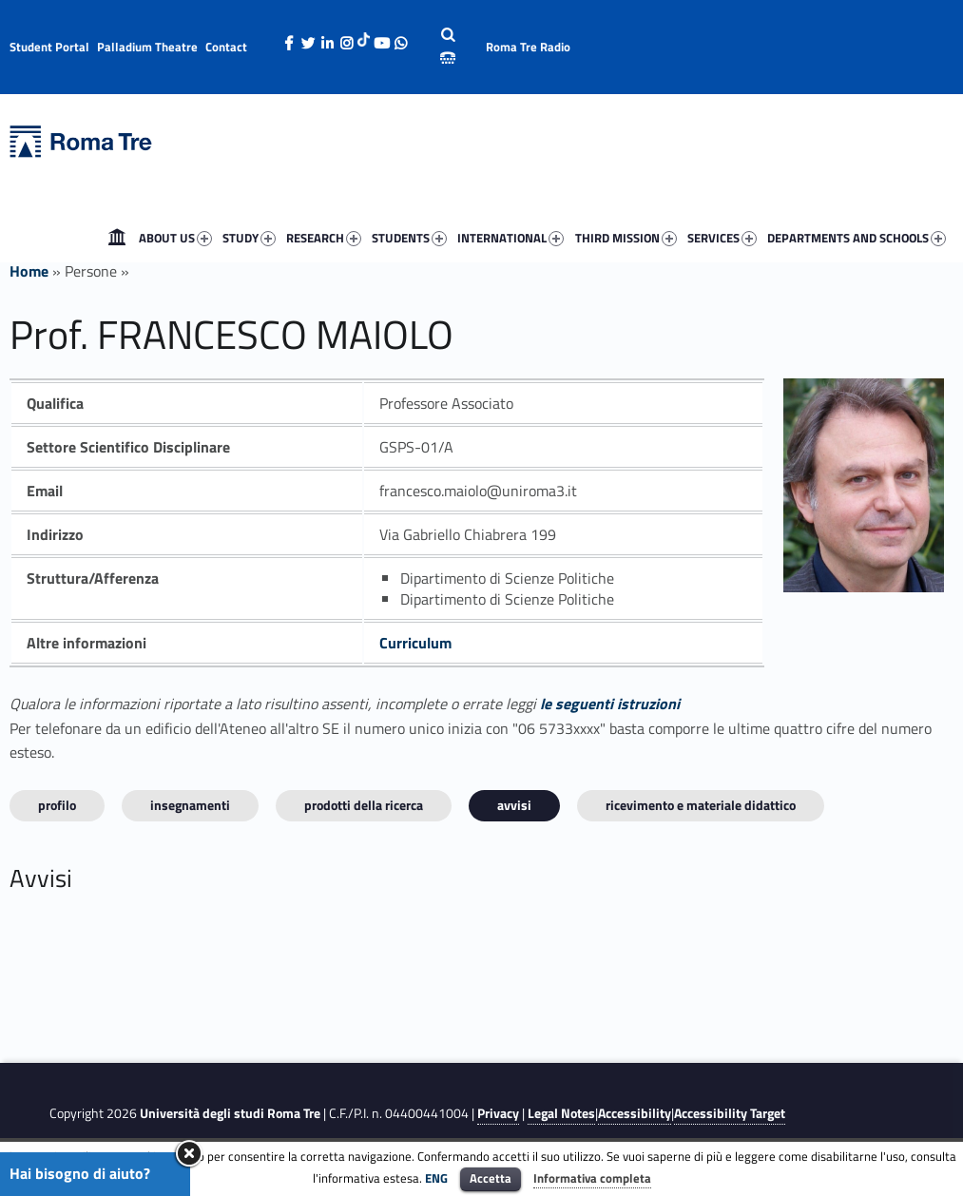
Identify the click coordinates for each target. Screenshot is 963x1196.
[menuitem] (117, 237)
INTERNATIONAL (510, 237)
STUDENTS (409, 237)
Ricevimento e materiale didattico (701, 805)
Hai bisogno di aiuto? (80, 1173)
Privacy (498, 1113)
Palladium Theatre (147, 46)
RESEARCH (323, 237)
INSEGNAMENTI (190, 805)
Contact (226, 46)
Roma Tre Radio (528, 46)
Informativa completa (592, 1177)
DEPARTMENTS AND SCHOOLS (856, 237)
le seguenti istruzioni (610, 703)
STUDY (249, 237)
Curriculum (415, 642)
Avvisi (514, 805)
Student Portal (49, 46)
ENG (436, 1177)
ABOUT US (175, 237)
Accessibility (634, 1113)
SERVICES (722, 237)
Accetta (490, 1177)
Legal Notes (561, 1113)
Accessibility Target (729, 1113)
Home (117, 238)
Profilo (57, 805)
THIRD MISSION (626, 237)
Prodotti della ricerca (363, 805)
